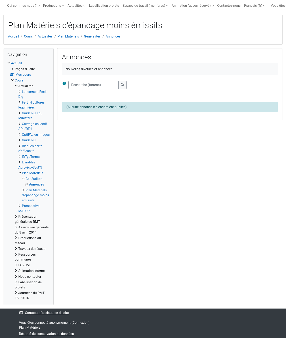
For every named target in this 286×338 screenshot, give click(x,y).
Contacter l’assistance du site (44, 313)
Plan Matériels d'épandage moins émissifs (35, 195)
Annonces (113, 36)
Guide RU (29, 140)
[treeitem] (28, 180)
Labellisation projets (104, 6)
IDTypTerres (31, 157)
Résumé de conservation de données (46, 334)
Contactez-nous (229, 6)
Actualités (74, 6)
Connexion (80, 323)
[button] (65, 85)
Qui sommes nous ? (22, 6)
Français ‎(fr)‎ (253, 6)
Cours (28, 36)
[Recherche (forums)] (93, 85)
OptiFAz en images (36, 135)
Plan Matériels (68, 36)
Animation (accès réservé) (191, 6)
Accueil (13, 36)
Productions (52, 6)
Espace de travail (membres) (144, 6)
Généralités (92, 36)
